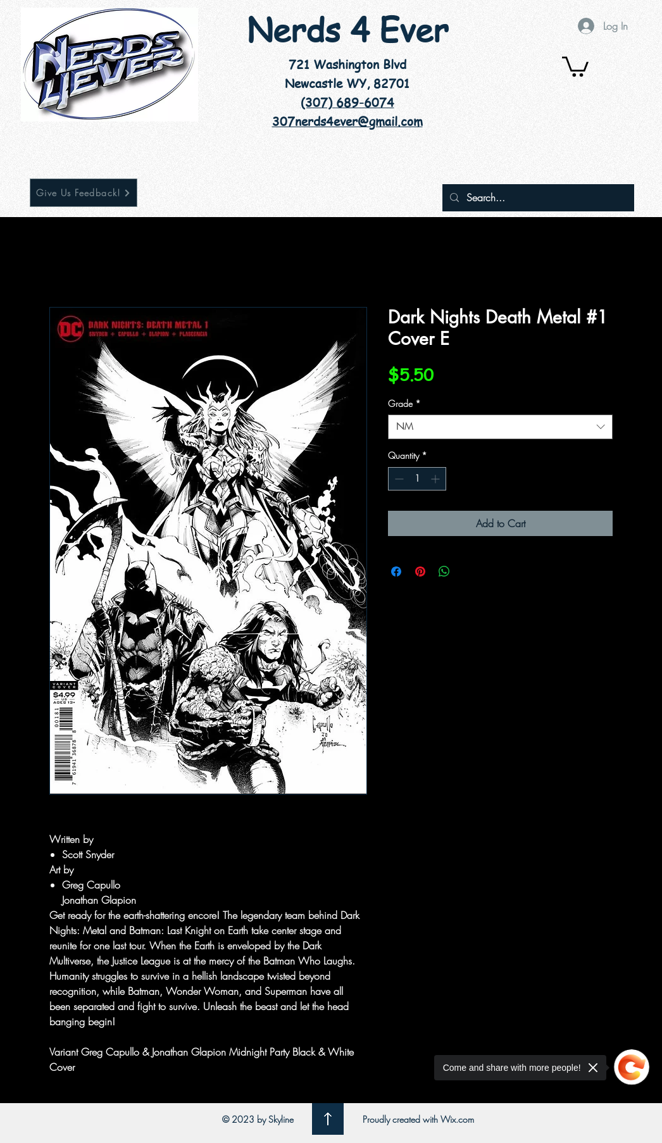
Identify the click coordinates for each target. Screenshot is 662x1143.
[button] (575, 65)
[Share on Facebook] (396, 571)
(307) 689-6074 (347, 102)
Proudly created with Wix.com (418, 1119)
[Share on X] (468, 571)
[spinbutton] (417, 479)
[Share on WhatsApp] (444, 571)
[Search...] (537, 197)
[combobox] (500, 427)
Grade (404, 403)
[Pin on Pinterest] (420, 571)
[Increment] (436, 479)
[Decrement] (398, 479)
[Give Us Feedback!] (83, 192)
